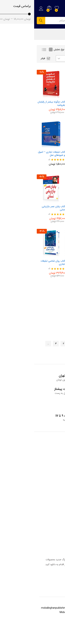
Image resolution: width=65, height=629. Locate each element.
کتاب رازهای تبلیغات (52, 260)
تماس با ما (57, 496)
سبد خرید (57, 535)
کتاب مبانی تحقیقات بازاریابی (48, 315)
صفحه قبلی (52, 343)
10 (43, 351)
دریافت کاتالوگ (52, 575)
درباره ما (58, 491)
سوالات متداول (55, 466)
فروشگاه (58, 461)
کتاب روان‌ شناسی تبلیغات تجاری (18, 262)
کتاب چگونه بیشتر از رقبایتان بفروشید (17, 103)
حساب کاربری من (53, 540)
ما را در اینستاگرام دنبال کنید (47, 507)
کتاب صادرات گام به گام (51, 206)
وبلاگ (59, 455)
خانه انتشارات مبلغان (52, 530)
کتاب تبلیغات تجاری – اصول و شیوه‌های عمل (17, 153)
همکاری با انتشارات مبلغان (49, 502)
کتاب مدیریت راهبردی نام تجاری (50, 153)
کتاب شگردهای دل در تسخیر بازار (48, 103)
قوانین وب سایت (54, 471)
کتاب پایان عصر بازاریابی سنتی (19, 208)
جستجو (7, 20)
